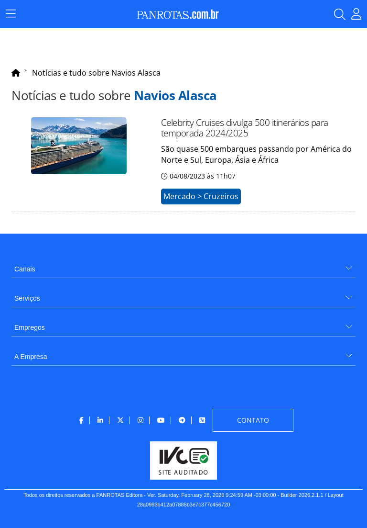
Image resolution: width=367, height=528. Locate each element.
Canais (24, 269)
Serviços (27, 298)
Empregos (29, 327)
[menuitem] (183, 265)
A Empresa (30, 356)
